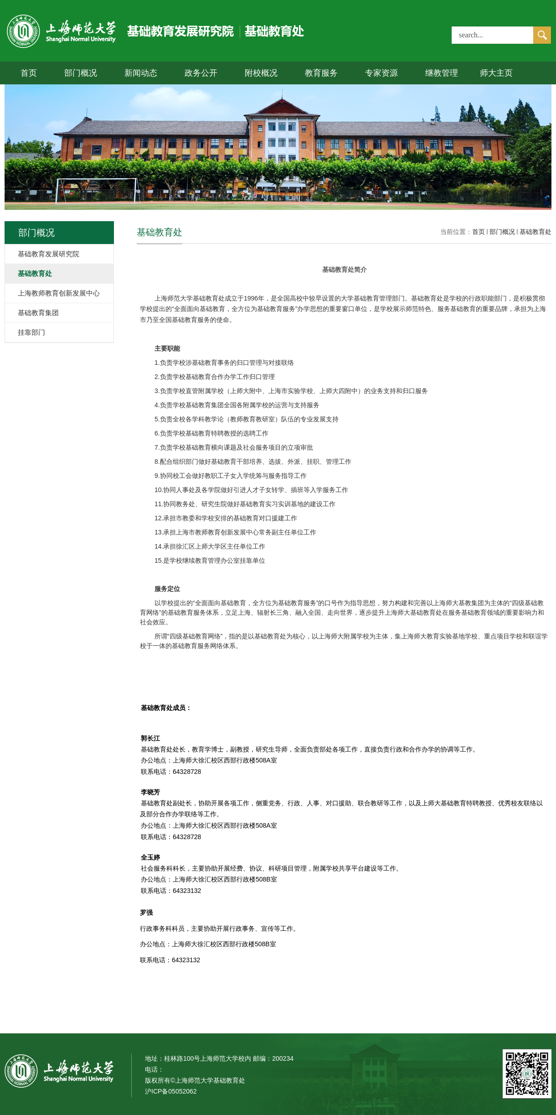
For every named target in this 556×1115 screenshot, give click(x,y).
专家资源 (381, 73)
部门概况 (80, 73)
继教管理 (441, 73)
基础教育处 (535, 231)
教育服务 (321, 73)
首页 (29, 73)
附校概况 (261, 73)
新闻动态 (140, 73)
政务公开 (201, 73)
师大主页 (496, 73)
